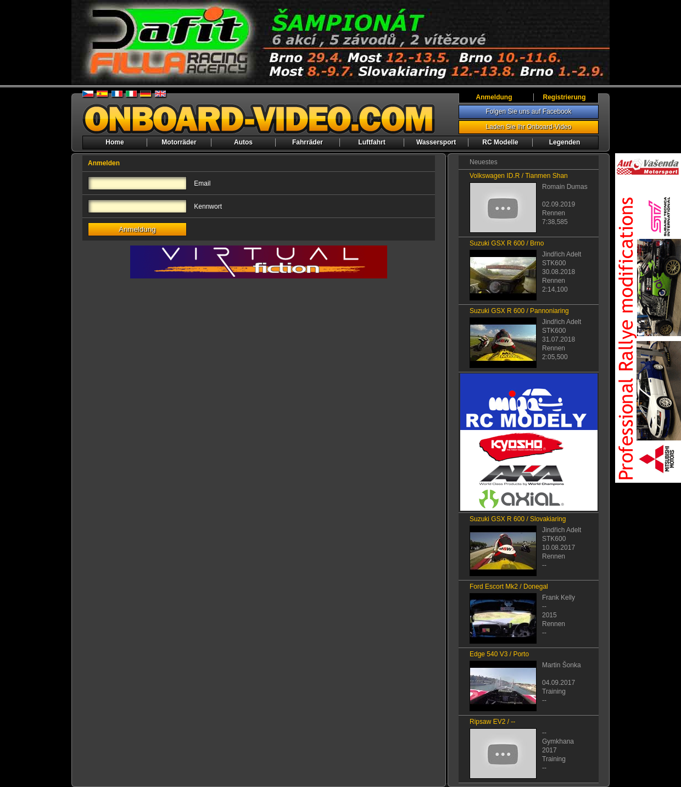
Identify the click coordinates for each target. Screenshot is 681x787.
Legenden (564, 142)
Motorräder (178, 142)
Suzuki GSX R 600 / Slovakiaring (518, 519)
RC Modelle (500, 142)
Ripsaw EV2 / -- (492, 721)
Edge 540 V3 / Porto (499, 654)
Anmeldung (494, 97)
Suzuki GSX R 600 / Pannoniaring (519, 311)
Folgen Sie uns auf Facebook (528, 111)
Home (114, 142)
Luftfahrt (371, 142)
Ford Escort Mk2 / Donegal (509, 586)
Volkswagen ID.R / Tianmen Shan (519, 176)
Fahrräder (307, 142)
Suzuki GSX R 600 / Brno (507, 243)
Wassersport (436, 142)
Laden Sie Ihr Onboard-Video (529, 127)
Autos (243, 142)
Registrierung (564, 97)
